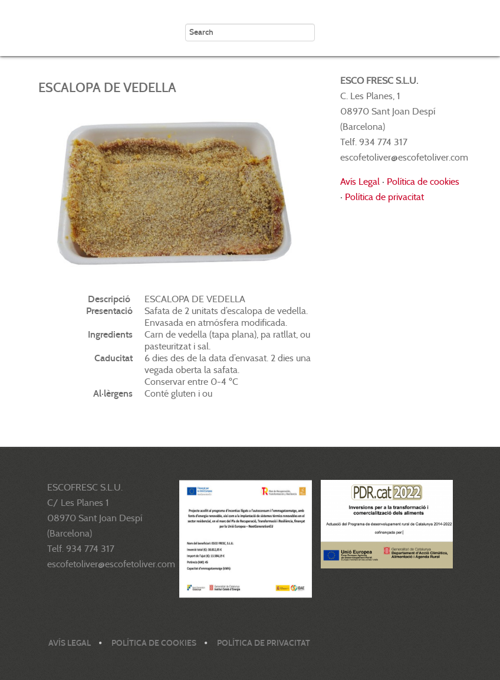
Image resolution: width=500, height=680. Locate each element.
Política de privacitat (384, 196)
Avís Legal (360, 181)
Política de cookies (423, 181)
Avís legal (69, 643)
